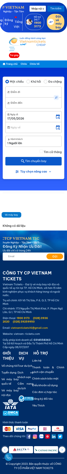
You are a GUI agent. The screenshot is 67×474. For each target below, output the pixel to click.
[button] (62, 450)
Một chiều (17, 81)
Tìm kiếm (55, 8)
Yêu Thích (38, 405)
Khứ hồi (36, 81)
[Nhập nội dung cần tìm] (37, 9)
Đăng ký (9, 21)
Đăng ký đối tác (42, 398)
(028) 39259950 (24, 321)
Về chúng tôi (9, 365)
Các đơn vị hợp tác (44, 392)
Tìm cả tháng (53, 152)
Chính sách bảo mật (45, 378)
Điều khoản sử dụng (45, 385)
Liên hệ (36, 360)
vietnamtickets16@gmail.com (29, 327)
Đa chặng (55, 81)
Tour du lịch (25, 365)
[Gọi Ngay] (16, 455)
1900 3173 (23, 318)
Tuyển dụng (8, 372)
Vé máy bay (11, 214)
